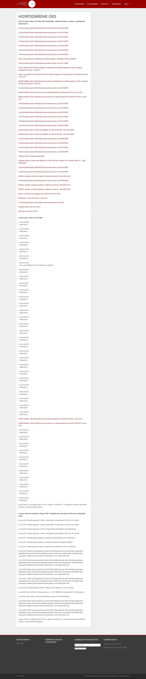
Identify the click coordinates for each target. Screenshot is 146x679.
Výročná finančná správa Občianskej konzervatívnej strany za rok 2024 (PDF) (43, 28)
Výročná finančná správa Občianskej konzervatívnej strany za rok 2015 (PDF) (43, 103)
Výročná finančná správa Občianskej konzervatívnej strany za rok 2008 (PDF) (43, 143)
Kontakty (116, 4)
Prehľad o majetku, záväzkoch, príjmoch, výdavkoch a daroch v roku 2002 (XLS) (44, 189)
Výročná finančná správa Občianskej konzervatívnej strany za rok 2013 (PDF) (43, 112)
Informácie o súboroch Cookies (112, 644)
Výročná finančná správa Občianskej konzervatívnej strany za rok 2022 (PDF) (43, 37)
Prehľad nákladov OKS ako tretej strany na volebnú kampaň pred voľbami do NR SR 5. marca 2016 (50, 92)
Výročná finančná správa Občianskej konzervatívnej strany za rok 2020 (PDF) (43, 45)
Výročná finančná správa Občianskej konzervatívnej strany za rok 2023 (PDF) (43, 32)
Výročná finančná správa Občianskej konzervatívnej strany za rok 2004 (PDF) (43, 172)
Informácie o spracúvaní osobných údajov (115, 647)
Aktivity (105, 4)
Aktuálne (79, 4)
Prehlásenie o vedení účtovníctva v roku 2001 (32, 198)
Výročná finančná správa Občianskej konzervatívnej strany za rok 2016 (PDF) (43, 88)
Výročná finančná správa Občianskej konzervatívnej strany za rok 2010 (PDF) (43, 125)
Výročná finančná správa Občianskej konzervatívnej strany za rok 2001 (41, 202)
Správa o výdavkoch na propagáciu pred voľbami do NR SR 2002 (39, 194)
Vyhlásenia (92, 4)
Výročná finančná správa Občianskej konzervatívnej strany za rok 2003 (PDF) (43, 180)
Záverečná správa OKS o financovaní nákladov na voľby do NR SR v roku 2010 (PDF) (46, 130)
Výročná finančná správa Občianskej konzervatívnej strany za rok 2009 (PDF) (43, 138)
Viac (127, 4)
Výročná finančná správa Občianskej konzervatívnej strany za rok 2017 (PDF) (43, 63)
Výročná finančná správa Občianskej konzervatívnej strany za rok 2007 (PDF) (43, 147)
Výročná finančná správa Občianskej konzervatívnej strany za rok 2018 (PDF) (43, 54)
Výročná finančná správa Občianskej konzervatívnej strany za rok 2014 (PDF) (43, 108)
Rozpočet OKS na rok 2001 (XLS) (29, 207)
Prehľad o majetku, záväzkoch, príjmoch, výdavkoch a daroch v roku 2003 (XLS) (44, 185)
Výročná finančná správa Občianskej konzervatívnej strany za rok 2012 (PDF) (43, 117)
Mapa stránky (20, 643)
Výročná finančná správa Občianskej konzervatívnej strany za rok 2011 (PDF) (43, 121)
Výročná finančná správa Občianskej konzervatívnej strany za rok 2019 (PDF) (43, 50)
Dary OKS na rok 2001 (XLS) (28, 211)
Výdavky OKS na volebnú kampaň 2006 (31, 156)
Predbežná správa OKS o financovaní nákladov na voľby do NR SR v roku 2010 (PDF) (46, 134)
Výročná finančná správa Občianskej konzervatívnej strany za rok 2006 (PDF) (43, 152)
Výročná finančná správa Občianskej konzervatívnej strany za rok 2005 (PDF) (43, 167)
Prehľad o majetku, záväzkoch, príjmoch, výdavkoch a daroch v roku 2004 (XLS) (44, 176)
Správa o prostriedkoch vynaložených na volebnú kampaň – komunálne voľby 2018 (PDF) (47, 59)
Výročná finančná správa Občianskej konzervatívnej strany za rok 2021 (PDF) (43, 41)
